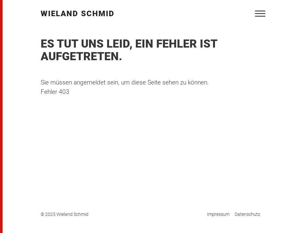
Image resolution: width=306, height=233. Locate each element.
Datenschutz (247, 214)
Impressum (218, 214)
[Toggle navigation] (260, 14)
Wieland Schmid (78, 13)
